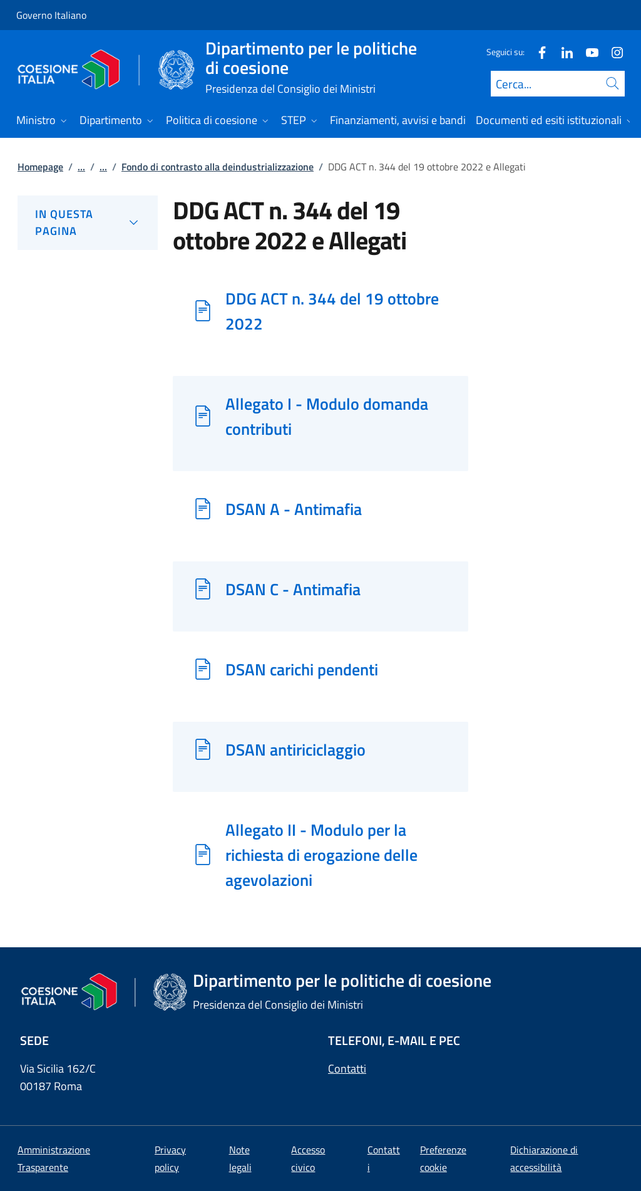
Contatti (347, 1068)
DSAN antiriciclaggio (295, 749)
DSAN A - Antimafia (293, 508)
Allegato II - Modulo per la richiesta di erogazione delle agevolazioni (321, 854)
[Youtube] (587, 51)
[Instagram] (612, 51)
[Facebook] (537, 51)
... (81, 166)
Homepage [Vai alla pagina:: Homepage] (40, 166)
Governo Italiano (51, 15)
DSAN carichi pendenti (301, 669)
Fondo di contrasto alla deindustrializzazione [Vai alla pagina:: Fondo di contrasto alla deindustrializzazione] (217, 166)
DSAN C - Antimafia (293, 588)
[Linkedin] (562, 51)
